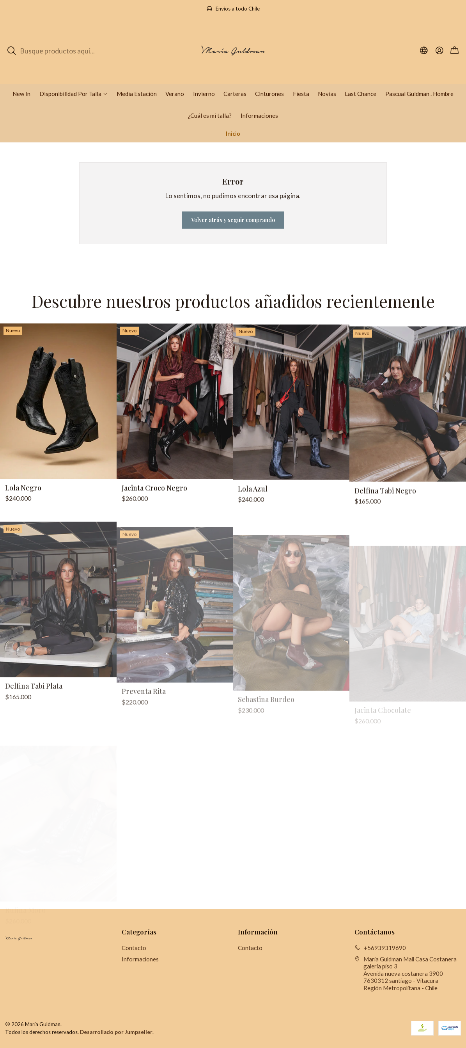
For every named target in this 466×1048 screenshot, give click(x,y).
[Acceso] (439, 51)
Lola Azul (253, 523)
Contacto (134, 947)
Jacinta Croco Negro (154, 514)
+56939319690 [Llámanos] (380, 947)
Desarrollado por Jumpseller (116, 1032)
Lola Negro (23, 503)
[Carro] (454, 51)
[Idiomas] (424, 51)
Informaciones (140, 959)
